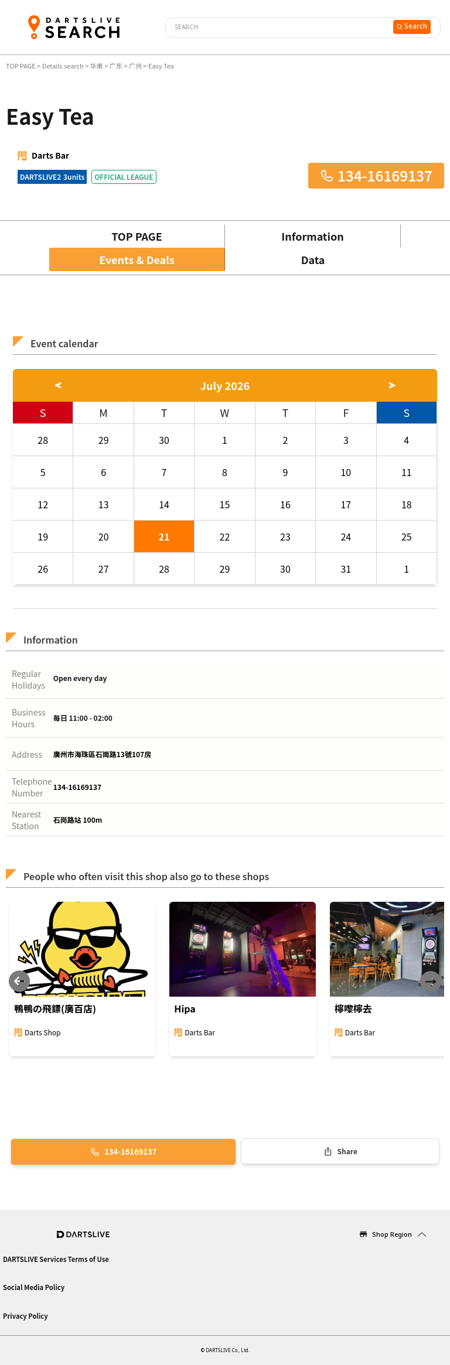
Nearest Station (26, 820)
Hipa (184, 1008)
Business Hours (29, 718)
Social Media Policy (33, 1287)
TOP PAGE (21, 65)
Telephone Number (32, 787)
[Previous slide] (19, 981)
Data (313, 259)
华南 (96, 65)
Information (312, 236)
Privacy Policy (25, 1315)
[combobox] (277, 27)
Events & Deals (137, 259)
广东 (116, 65)
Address (27, 754)
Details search (63, 65)
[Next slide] (430, 981)
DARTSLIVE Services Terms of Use (56, 1259)
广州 (135, 65)
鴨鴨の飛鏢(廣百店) (55, 1008)
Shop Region (392, 1234)
